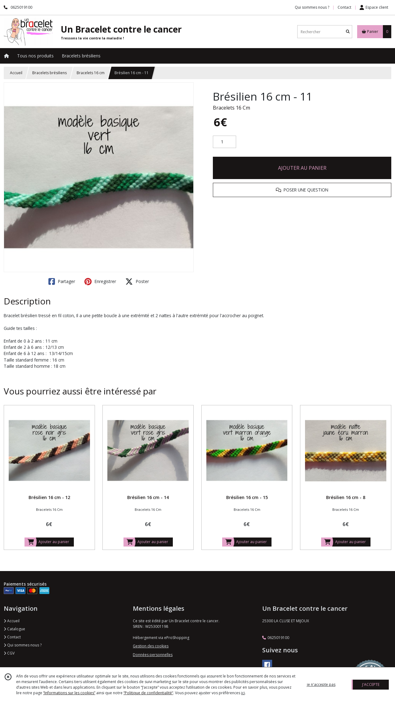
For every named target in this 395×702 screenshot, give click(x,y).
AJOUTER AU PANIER (302, 167)
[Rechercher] (348, 32)
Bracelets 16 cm (91, 72)
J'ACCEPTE (370, 684)
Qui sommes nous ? (23, 645)
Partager (61, 281)
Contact (344, 7)
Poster (137, 281)
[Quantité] (224, 142)
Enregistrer (100, 281)
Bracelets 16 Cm (231, 107)
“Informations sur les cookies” (69, 692)
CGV (9, 653)
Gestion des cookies (150, 646)
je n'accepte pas (321, 684)
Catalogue (14, 629)
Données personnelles (153, 654)
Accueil (16, 72)
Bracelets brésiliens (49, 72)
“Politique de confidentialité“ (148, 692)
